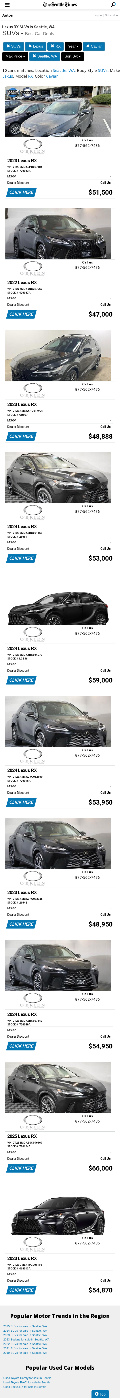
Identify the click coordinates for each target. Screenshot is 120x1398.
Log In (98, 15)
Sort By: (73, 56)
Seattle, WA (44, 56)
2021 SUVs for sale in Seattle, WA (25, 1348)
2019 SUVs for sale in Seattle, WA (25, 1352)
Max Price (15, 56)
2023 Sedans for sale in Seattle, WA (26, 1339)
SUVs (13, 46)
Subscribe (111, 15)
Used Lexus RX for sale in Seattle (24, 1386)
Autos (7, 15)
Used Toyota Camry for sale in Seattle (27, 1378)
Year (73, 46)
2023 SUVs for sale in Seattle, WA (25, 1335)
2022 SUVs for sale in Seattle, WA (25, 1344)
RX (56, 46)
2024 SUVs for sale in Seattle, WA (25, 1330)
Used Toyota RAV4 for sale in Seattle (26, 1382)
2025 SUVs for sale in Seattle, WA (25, 1326)
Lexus (35, 46)
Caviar (94, 46)
